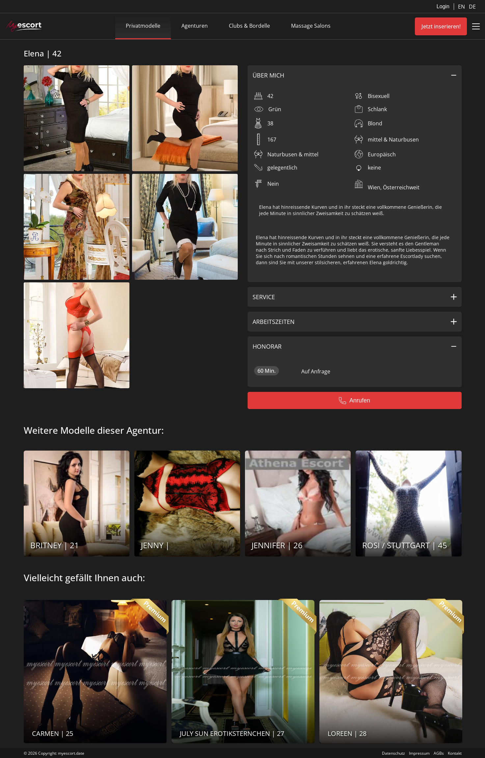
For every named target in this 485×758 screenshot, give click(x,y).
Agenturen (194, 25)
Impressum (419, 753)
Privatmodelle (143, 25)
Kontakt (455, 753)
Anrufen (354, 400)
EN (462, 6)
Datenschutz (393, 753)
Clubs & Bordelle (249, 25)
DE (472, 6)
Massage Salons (311, 25)
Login (443, 6)
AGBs (439, 753)
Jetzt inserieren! (441, 26)
